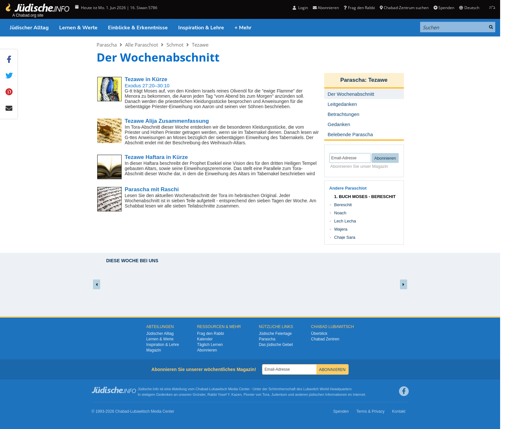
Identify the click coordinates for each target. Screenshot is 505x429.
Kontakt (398, 411)
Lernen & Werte (78, 27)
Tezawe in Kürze (146, 79)
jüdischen (316, 394)
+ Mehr (242, 27)
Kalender (205, 339)
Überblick (319, 333)
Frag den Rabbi (359, 7)
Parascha (107, 44)
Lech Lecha (345, 221)
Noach (340, 212)
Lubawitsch (218, 389)
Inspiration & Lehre (201, 27)
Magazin (153, 350)
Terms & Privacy (370, 411)
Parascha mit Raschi (152, 189)
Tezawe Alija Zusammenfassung (167, 121)
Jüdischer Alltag (29, 27)
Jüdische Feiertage (275, 333)
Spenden (443, 7)
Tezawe (200, 44)
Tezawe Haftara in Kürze (156, 157)
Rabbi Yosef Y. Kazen (224, 394)
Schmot (174, 44)
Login (300, 7)
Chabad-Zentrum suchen (404, 7)
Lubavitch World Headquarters (327, 389)
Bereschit (343, 204)
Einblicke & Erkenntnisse (138, 27)
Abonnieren (326, 7)
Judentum (279, 394)
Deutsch (469, 7)
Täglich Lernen (210, 344)
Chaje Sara (344, 237)
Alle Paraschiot (141, 44)
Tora (265, 394)
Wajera (341, 229)
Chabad (201, 389)
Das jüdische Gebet (276, 344)
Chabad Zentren (325, 339)
